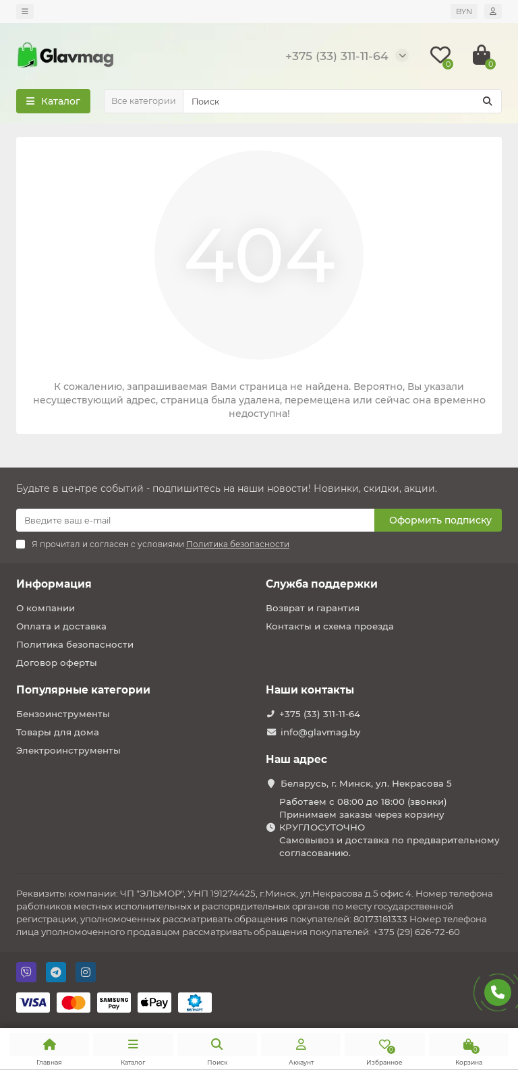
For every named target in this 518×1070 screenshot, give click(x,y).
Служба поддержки (322, 584)
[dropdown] (25, 11)
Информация (54, 584)
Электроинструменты (68, 750)
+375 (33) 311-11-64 (319, 713)
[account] (493, 11)
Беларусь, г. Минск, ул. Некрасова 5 (366, 783)
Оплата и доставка (61, 626)
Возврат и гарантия (312, 607)
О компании (45, 607)
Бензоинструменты (63, 713)
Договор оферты (56, 662)
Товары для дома (57, 732)
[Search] (342, 101)
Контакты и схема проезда (330, 626)
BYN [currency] (464, 11)
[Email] (195, 520)
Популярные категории (83, 689)
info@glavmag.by (320, 732)
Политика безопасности (75, 644)
